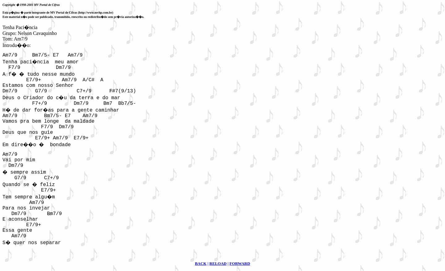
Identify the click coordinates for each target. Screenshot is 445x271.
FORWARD (240, 263)
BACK (201, 263)
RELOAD (218, 263)
